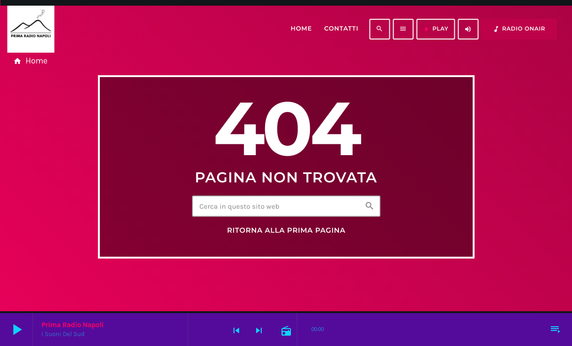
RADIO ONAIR (518, 29)
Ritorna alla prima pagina (286, 230)
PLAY (435, 29)
